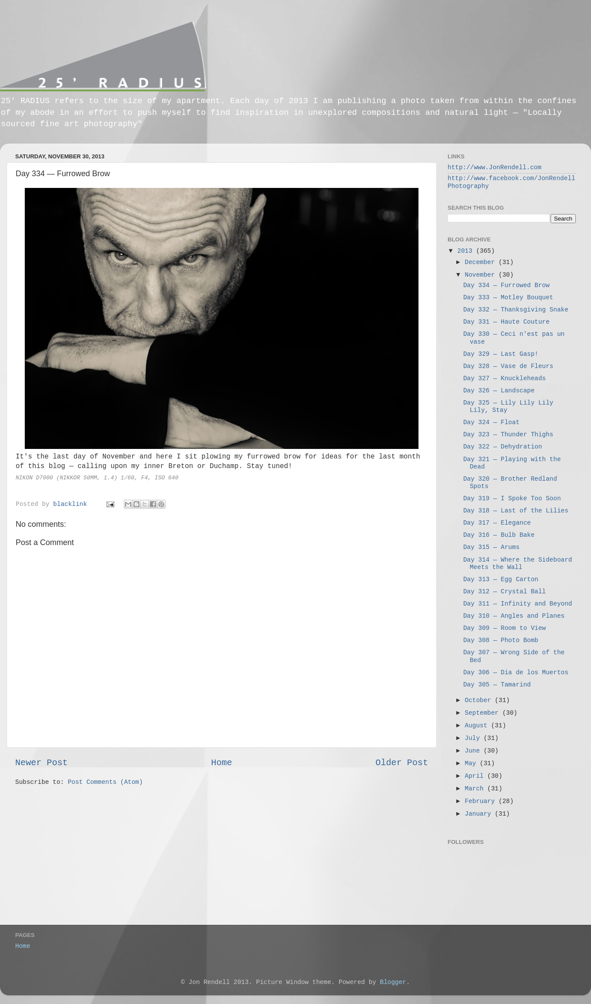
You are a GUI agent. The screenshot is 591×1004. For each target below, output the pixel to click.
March (476, 788)
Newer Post (41, 763)
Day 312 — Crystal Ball (504, 591)
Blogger (393, 982)
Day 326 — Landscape (499, 390)
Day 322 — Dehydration (502, 446)
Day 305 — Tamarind (497, 684)
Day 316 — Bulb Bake (499, 535)
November (482, 274)
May (472, 763)
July (474, 738)
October (480, 700)
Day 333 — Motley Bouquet (508, 297)
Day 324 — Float (491, 422)
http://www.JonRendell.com (494, 167)
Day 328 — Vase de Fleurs (508, 366)
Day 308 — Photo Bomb (500, 640)
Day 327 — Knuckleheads (504, 378)
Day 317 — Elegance (497, 522)
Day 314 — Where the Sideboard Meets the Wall (517, 563)
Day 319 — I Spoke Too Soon (512, 498)
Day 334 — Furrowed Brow (506, 285)
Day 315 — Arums (491, 547)
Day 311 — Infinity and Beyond (517, 603)
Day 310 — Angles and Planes (513, 615)
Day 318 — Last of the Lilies (515, 510)
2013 (466, 251)
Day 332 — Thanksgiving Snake (515, 309)
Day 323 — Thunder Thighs (508, 434)
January (480, 813)
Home (221, 763)
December (482, 262)
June (474, 750)
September (483, 712)
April (476, 776)
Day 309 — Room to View (504, 628)
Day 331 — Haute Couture (506, 321)
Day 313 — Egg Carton (500, 579)
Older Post (401, 763)
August (478, 725)
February (482, 801)
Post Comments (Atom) (105, 782)
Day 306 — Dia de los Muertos (515, 672)
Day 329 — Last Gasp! (500, 354)
